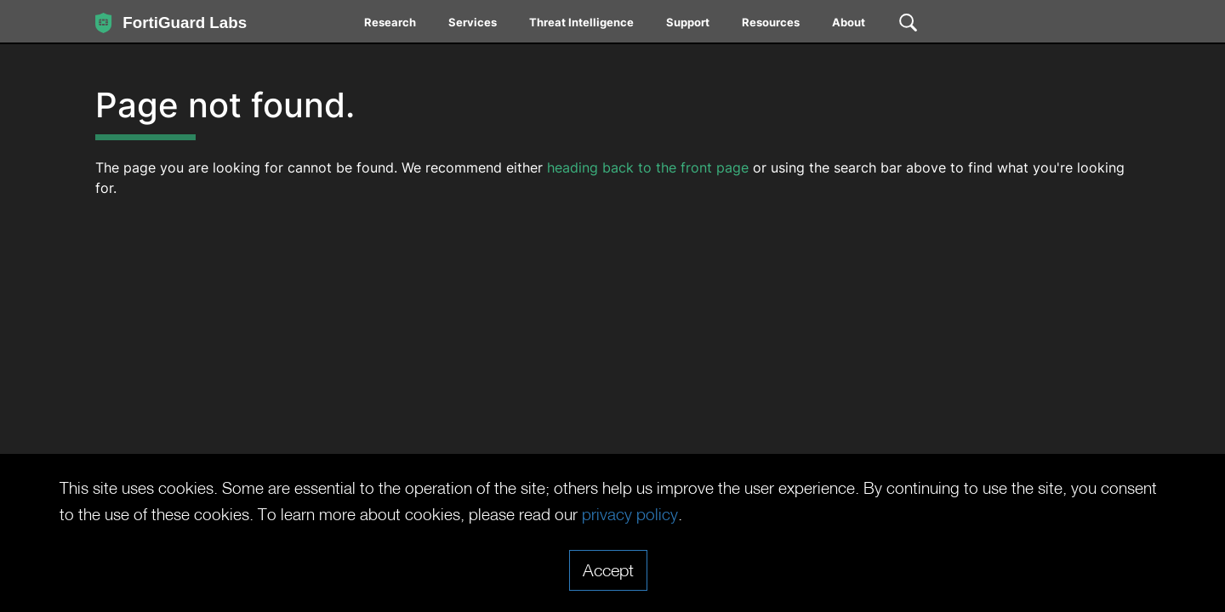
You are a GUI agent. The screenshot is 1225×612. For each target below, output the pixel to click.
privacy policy (717, 514)
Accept (608, 569)
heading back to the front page (648, 167)
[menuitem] (391, 25)
